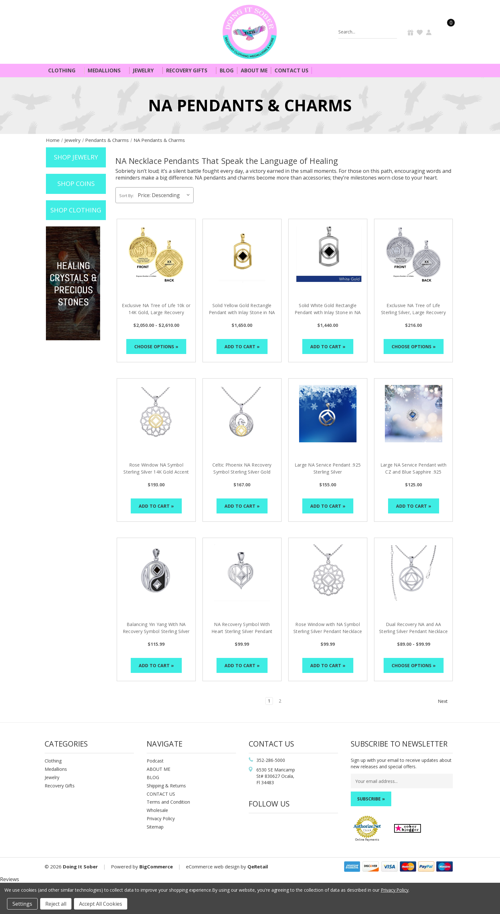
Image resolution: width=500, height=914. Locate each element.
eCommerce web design (212, 866)
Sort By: (126, 195)
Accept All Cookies (100, 903)
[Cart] (447, 31)
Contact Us (291, 70)
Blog (227, 70)
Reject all (55, 903)
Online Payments (367, 839)
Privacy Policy (161, 818)
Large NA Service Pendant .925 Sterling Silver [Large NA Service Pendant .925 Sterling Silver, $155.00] (328, 468)
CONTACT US (161, 794)
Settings (22, 903)
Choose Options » (156, 346)
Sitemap (155, 827)
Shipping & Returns (166, 786)
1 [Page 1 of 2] (269, 701)
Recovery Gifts (189, 70)
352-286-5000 (270, 760)
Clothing (64, 70)
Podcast (155, 761)
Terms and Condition (168, 802)
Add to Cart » (242, 346)
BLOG (153, 777)
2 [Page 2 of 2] (280, 701)
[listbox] (165, 195)
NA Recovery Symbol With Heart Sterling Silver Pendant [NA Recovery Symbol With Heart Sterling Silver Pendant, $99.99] (241, 627)
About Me (254, 70)
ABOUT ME (158, 769)
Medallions (107, 70)
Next (446, 701)
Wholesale (157, 810)
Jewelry (146, 70)
